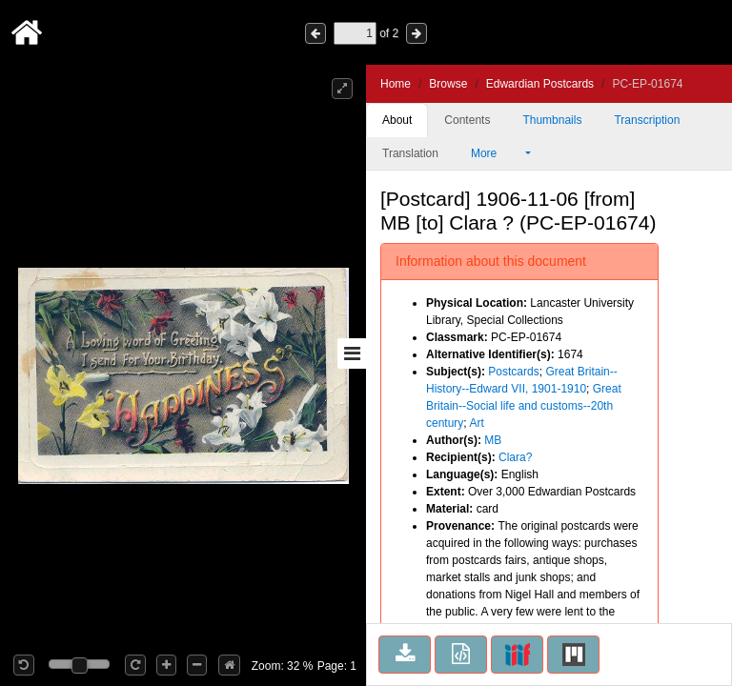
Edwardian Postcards (540, 84)
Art (476, 423)
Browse (448, 84)
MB (492, 440)
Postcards (513, 371)
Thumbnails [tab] (551, 120)
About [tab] (397, 120)
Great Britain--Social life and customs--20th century (523, 406)
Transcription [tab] (647, 120)
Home (395, 84)
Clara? (515, 457)
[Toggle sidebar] (351, 353)
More (496, 153)
